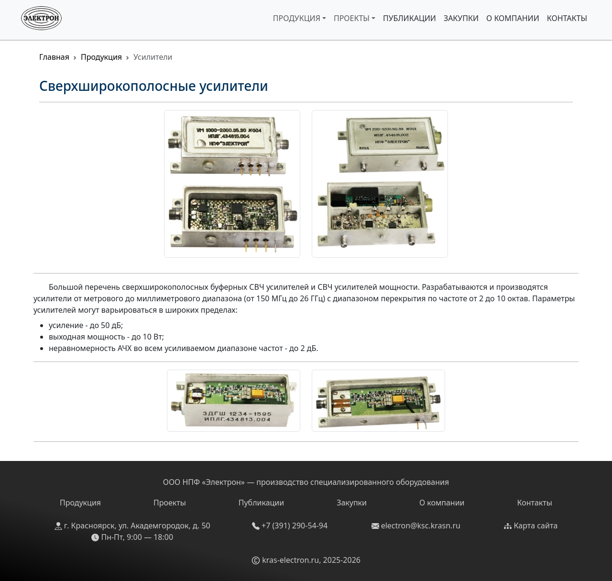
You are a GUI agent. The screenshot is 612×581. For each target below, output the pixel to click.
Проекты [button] (352, 18)
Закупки (461, 18)
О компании (512, 18)
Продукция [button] (296, 18)
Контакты (567, 18)
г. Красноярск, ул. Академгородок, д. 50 (132, 525)
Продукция (101, 57)
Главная (54, 57)
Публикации (409, 18)
